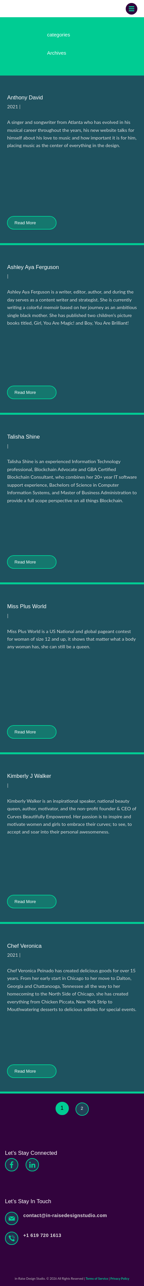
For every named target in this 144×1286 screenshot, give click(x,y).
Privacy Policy (119, 1278)
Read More (31, 223)
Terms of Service (97, 1278)
